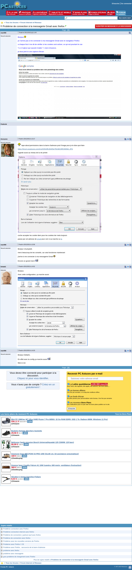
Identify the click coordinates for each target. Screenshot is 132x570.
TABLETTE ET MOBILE (60, 13)
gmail (39, 239)
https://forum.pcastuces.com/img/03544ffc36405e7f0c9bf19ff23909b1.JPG (45, 149)
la (61, 239)
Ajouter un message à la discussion (113, 26)
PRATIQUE (25, 13)
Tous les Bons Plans (123, 414)
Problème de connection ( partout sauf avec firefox (22, 535)
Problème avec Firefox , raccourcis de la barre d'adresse (24, 547)
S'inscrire (115, 4)
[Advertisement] (66, 506)
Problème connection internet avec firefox (18, 532)
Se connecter (126, 4)
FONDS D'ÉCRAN (97, 13)
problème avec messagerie (13, 554)
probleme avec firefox (11, 550)
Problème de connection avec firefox (16, 538)
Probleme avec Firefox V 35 (13, 544)
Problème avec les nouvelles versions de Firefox (21, 541)
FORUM (120, 13)
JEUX (111, 13)
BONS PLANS (79, 13)
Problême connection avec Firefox (16, 529)
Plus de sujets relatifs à (66, 560)
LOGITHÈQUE (40, 13)
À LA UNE (11, 13)
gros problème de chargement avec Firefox (19, 557)
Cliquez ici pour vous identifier (32, 378)
